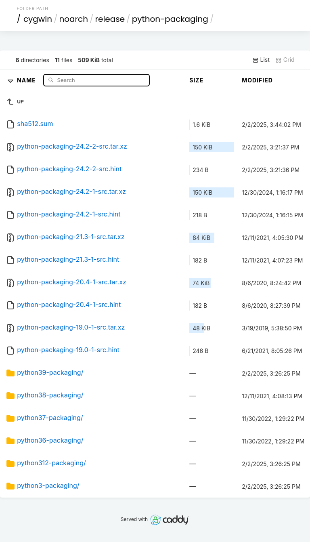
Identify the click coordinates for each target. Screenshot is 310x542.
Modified (257, 80)
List (261, 59)
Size (196, 80)
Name (27, 79)
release (110, 19)
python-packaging (170, 19)
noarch (73, 19)
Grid (285, 59)
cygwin (37, 19)
